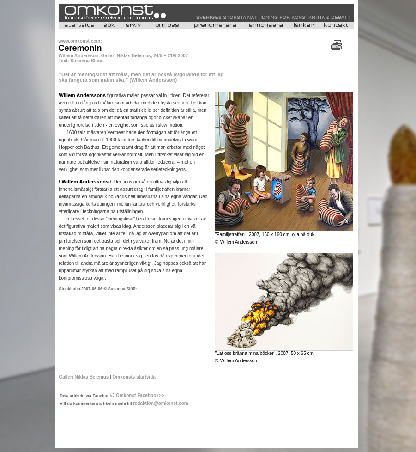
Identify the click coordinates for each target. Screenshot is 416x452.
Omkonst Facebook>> (140, 395)
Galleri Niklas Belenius (84, 376)
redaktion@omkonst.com (160, 403)
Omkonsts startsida (133, 376)
